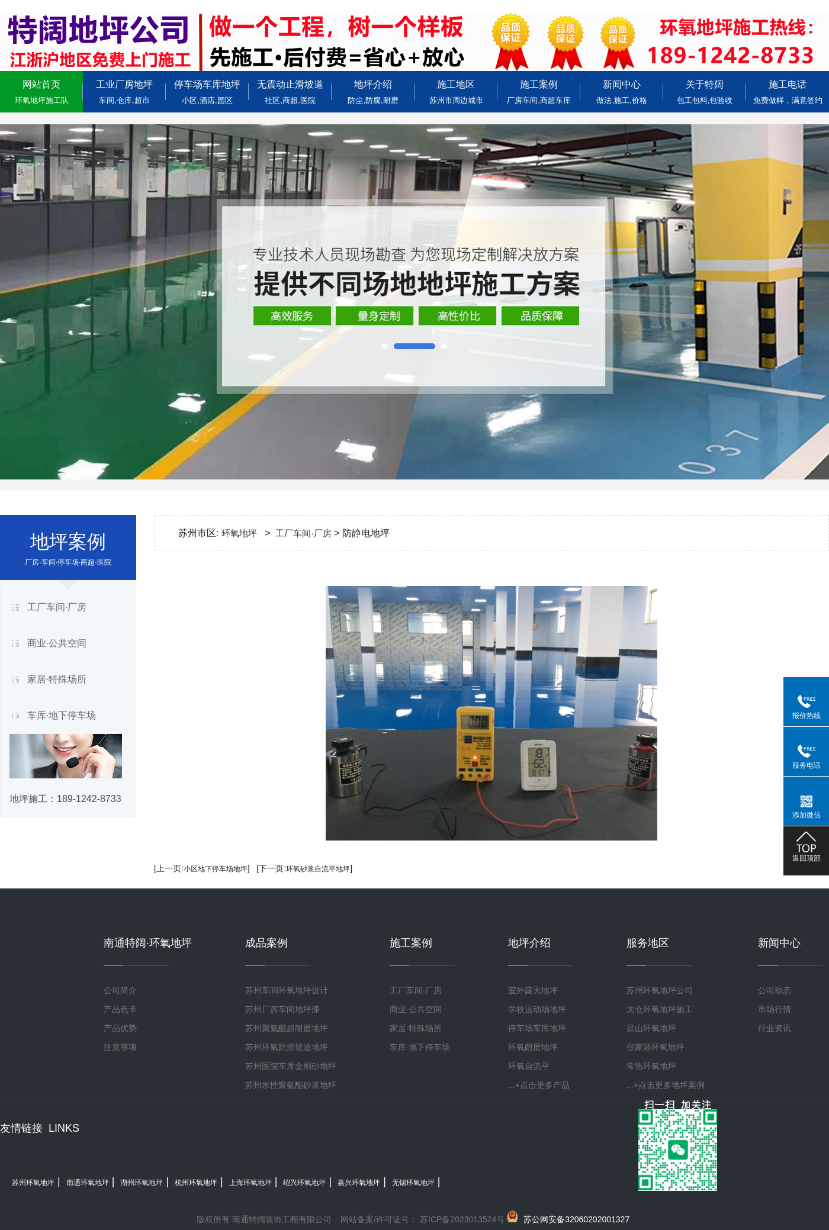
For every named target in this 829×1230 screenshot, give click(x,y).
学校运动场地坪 (537, 1009)
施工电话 (787, 92)
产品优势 (120, 1028)
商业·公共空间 (56, 643)
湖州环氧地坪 (141, 1183)
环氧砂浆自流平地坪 (318, 869)
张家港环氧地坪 (655, 1047)
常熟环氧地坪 (651, 1066)
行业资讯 (774, 1028)
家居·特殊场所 (56, 679)
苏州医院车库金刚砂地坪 (290, 1066)
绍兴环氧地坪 (304, 1183)
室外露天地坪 (533, 990)
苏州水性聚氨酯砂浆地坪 (290, 1085)
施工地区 (456, 92)
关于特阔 (704, 92)
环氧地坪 (239, 533)
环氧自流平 (529, 1066)
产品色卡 (120, 1009)
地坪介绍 (373, 92)
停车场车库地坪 (207, 92)
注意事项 (120, 1047)
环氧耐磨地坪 (533, 1047)
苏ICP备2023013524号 (461, 1219)
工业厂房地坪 (124, 92)
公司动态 (774, 990)
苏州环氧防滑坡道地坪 (286, 1047)
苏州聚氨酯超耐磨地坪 (286, 1028)
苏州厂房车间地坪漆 (282, 1009)
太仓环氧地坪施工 (659, 1009)
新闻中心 (621, 92)
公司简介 (120, 990)
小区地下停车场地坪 (216, 869)
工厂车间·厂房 (56, 607)
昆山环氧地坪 (651, 1028)
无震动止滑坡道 (290, 92)
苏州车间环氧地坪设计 (286, 990)
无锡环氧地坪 (413, 1183)
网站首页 (41, 92)
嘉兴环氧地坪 (359, 1183)
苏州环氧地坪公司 (659, 990)
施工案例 (538, 92)
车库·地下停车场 (61, 715)
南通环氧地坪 (87, 1183)
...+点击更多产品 (539, 1085)
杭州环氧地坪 (196, 1183)
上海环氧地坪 (250, 1183)
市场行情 (774, 1009)
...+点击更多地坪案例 (665, 1085)
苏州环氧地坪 (33, 1183)
